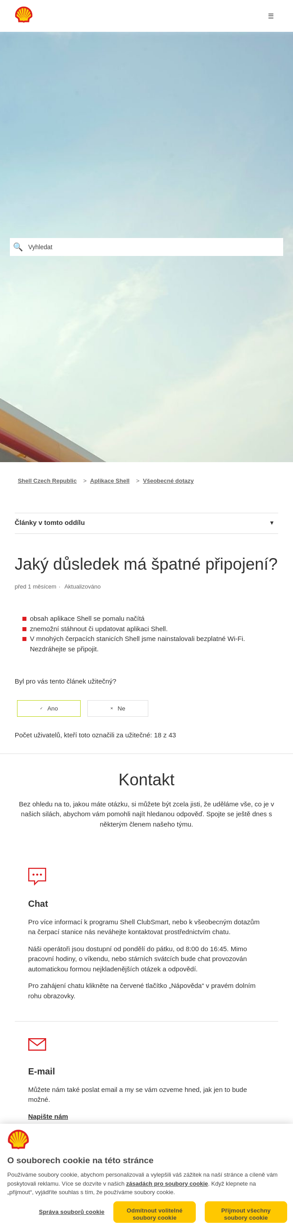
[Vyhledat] (146, 247)
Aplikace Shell (109, 480)
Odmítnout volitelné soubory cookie (155, 1214)
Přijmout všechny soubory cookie (246, 1214)
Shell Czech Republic (47, 480)
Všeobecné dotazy (168, 480)
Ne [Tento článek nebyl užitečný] (121, 708)
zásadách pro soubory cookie (167, 1183)
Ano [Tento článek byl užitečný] (52, 708)
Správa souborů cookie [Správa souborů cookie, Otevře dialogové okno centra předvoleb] (72, 1211)
